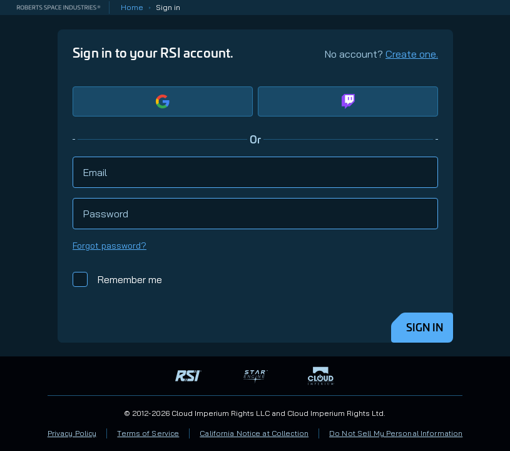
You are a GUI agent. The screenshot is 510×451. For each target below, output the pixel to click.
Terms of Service (148, 433)
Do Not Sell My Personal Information (395, 433)
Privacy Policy (72, 433)
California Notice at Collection (254, 433)
